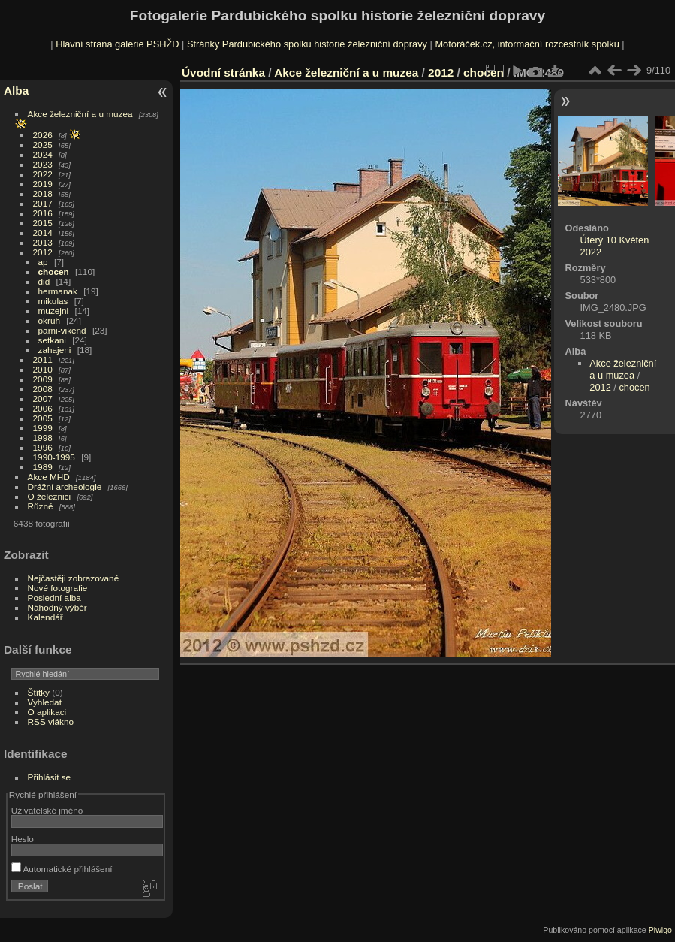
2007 (43, 398)
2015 (43, 223)
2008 (43, 389)
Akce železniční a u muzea (80, 114)
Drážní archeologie (65, 486)
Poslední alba (54, 597)
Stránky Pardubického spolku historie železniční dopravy (307, 44)
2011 (43, 359)
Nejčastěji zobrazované (73, 578)
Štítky (39, 692)
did (44, 281)
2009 (43, 379)
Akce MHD (49, 477)
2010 (43, 369)
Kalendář (45, 617)
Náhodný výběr (57, 607)
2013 (43, 242)
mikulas (53, 301)
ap (43, 262)
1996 (43, 447)
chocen (53, 271)
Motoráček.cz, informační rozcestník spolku (527, 44)
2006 (43, 408)
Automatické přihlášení (62, 869)
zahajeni (54, 350)
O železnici (49, 496)
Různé (40, 506)
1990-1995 (54, 457)
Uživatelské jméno (47, 810)
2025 (43, 144)
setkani (52, 340)
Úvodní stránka (223, 72)
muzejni (53, 311)
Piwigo (660, 929)
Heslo (22, 839)
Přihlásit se (49, 777)
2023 (43, 164)
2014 (43, 232)
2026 (43, 135)
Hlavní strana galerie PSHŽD (117, 44)
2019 (43, 184)
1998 (43, 437)
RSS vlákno (51, 721)
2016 (43, 213)
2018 (43, 193)
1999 (43, 428)
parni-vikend (62, 330)
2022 (43, 174)
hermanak (57, 291)
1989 (43, 467)
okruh (49, 320)
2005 (43, 418)
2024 (43, 154)
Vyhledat (45, 702)
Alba (16, 90)
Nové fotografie (58, 588)
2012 (43, 252)
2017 (43, 203)
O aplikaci (47, 712)
